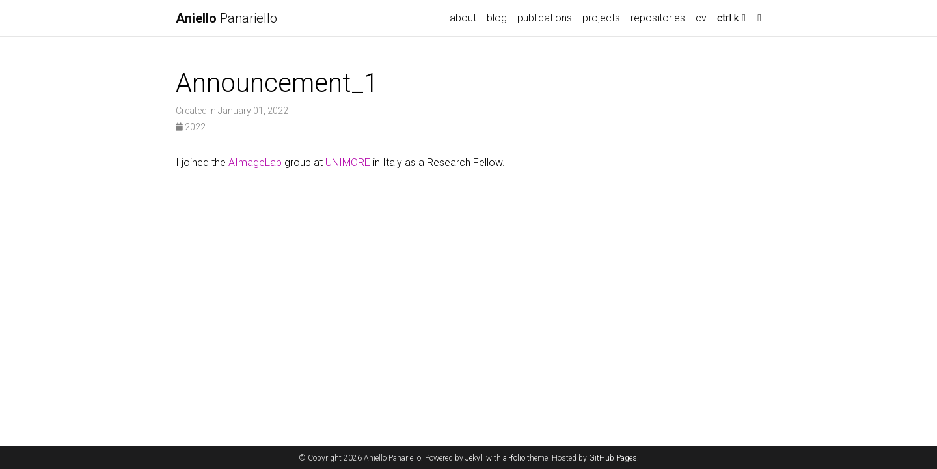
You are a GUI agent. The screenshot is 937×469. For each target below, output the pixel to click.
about (463, 18)
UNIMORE (347, 162)
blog (497, 18)
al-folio (514, 457)
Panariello (226, 18)
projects (601, 18)
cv (701, 18)
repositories (658, 18)
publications (544, 18)
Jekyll (474, 457)
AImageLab (255, 162)
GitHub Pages (613, 457)
